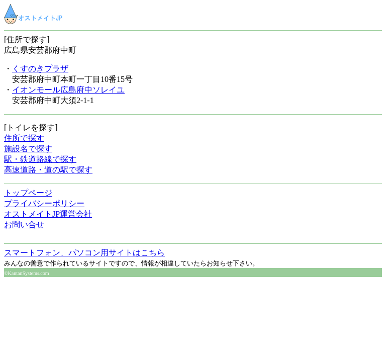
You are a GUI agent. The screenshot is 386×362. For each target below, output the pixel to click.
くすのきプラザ (40, 68)
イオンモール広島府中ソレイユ (68, 89)
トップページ (28, 193)
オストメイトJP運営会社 (48, 214)
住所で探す (24, 138)
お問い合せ (24, 224)
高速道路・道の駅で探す (48, 169)
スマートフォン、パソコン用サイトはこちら (84, 252)
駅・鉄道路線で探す (40, 159)
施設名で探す (28, 148)
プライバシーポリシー (44, 203)
